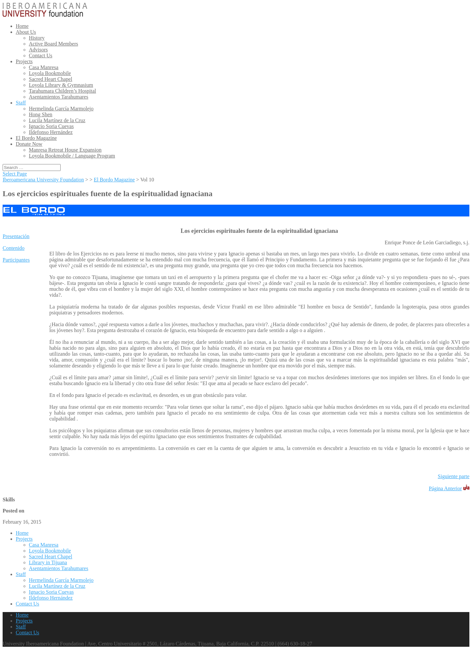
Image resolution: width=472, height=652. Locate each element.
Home (22, 26)
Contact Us (40, 55)
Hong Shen (40, 114)
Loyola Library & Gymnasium (61, 85)
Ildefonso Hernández (51, 132)
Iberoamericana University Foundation (43, 179)
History (37, 38)
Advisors (38, 49)
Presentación (16, 236)
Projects (24, 61)
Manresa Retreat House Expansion (65, 150)
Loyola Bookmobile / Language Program (72, 155)
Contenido (14, 248)
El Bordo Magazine (36, 138)
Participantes (16, 260)
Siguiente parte (453, 476)
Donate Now (29, 144)
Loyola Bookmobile (50, 73)
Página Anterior (445, 488)
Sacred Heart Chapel (50, 79)
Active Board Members (53, 44)
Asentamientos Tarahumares (58, 97)
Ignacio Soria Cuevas (51, 126)
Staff (21, 102)
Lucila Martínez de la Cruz (57, 120)
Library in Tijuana (48, 562)
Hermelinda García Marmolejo (61, 108)
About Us (26, 32)
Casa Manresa (43, 67)
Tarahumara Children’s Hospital (62, 91)
